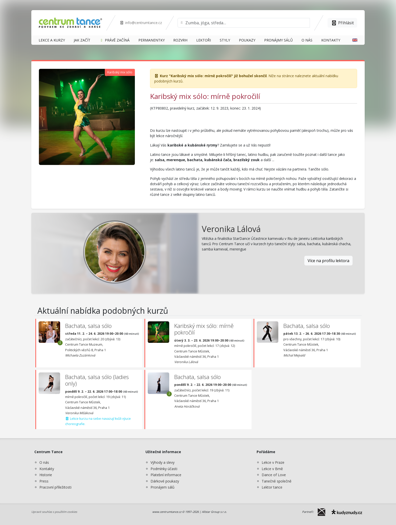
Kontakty (46, 468)
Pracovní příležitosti (55, 487)
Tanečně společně (276, 481)
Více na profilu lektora (328, 260)
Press (43, 481)
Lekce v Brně (272, 468)
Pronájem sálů (163, 487)
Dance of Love (274, 474)
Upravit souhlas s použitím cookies (54, 512)
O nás (44, 462)
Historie (45, 474)
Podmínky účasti (164, 468)
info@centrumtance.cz (141, 22)
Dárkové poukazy (165, 481)
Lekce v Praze (273, 462)
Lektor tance (272, 487)
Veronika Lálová (231, 228)
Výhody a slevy (163, 462)
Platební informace (166, 474)
